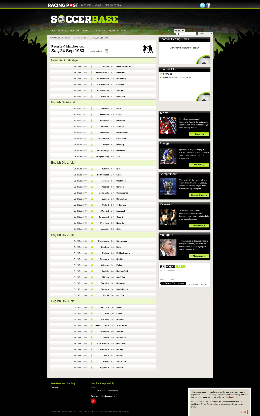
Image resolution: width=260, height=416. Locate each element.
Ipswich (105, 181)
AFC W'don (121, 361)
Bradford (120, 319)
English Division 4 (63, 102)
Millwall (119, 355)
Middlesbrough (123, 253)
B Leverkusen (103, 90)
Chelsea (105, 253)
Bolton (106, 337)
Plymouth (104, 367)
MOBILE (98, 5)
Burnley (119, 349)
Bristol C (105, 127)
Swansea (105, 289)
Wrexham (120, 121)
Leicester (105, 229)
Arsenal (105, 187)
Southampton (122, 193)
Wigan (119, 307)
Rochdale (104, 133)
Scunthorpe (121, 325)
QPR (118, 169)
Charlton (105, 247)
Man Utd (105, 211)
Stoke (118, 229)
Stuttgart (120, 90)
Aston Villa (104, 193)
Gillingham (121, 343)
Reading (120, 145)
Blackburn (104, 259)
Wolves (105, 169)
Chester (105, 145)
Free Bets (135, 31)
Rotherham (121, 337)
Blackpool (104, 115)
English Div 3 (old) (63, 301)
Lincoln (119, 313)
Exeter (106, 361)
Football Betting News (174, 39)
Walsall (119, 331)
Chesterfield (103, 139)
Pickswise (55, 387)
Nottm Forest (103, 175)
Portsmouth (103, 241)
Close (243, 412)
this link (235, 397)
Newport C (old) (102, 325)
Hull (107, 313)
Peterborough (103, 151)
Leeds (106, 295)
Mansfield (120, 151)
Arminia (105, 66)
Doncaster (104, 109)
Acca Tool (166, 31)
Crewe (119, 115)
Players (114, 31)
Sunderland (104, 217)
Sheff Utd (104, 307)
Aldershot (104, 121)
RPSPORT (167, 74)
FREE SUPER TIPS (113, 5)
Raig (93, 387)
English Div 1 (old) (63, 162)
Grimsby (105, 265)
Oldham (105, 277)
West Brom (121, 181)
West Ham (104, 223)
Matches (63, 31)
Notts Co (120, 223)
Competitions (99, 31)
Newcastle (120, 283)
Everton (105, 199)
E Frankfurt (121, 72)
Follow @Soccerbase (197, 284)
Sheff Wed (120, 277)
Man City (120, 295)
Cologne (120, 84)
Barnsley (105, 283)
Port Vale (105, 319)
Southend (104, 331)
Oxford (106, 355)
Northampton (122, 133)
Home (53, 31)
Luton (119, 175)
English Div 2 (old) (63, 235)
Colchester (121, 139)
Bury (118, 109)
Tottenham (121, 205)
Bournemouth (103, 343)
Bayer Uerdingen (123, 66)
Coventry (120, 217)
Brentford (104, 349)
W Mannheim (103, 78)
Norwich (120, 187)
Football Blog (168, 69)
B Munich (120, 97)
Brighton (120, 259)
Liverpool (120, 211)
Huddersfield (122, 271)
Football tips (151, 31)
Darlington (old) (102, 157)
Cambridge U (122, 289)
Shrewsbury (121, 241)
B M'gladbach (103, 84)
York (118, 157)
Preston (119, 367)
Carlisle (105, 271)
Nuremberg (121, 78)
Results (75, 31)
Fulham (119, 265)
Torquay (120, 127)
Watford (105, 205)
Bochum (105, 97)
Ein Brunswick (102, 72)
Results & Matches (82, 38)
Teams (85, 31)
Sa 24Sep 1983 (80, 66)
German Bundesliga (64, 60)
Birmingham (121, 199)
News (124, 31)
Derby (119, 247)
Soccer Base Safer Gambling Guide (177, 77)
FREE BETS (86, 5)
